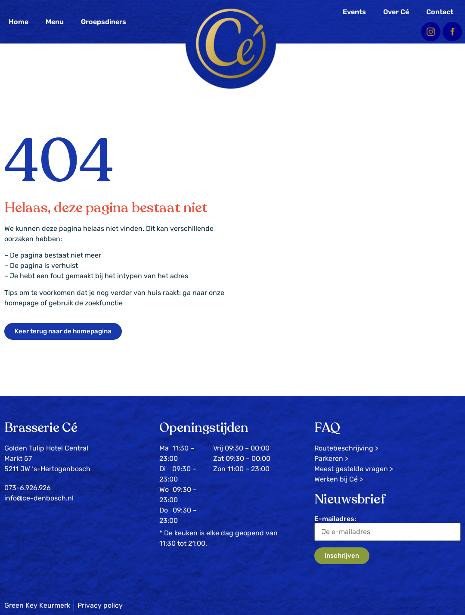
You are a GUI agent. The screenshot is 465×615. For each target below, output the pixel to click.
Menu (55, 22)
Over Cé (396, 12)
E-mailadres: (387, 528)
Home (18, 22)
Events (354, 12)
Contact (439, 12)
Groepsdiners (103, 22)
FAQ (327, 428)
